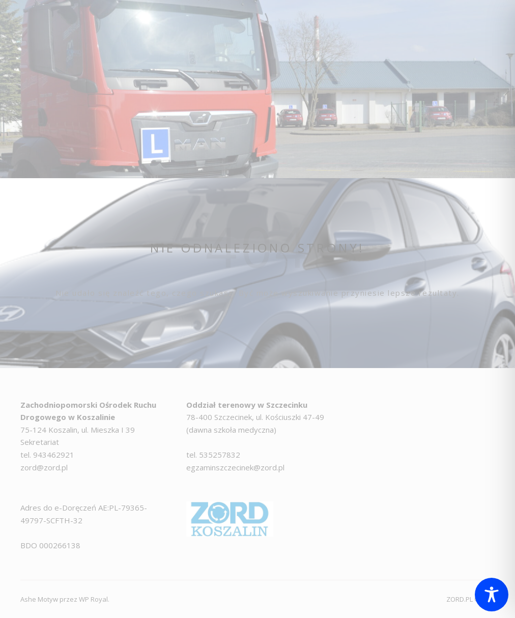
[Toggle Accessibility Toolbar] (491, 594)
